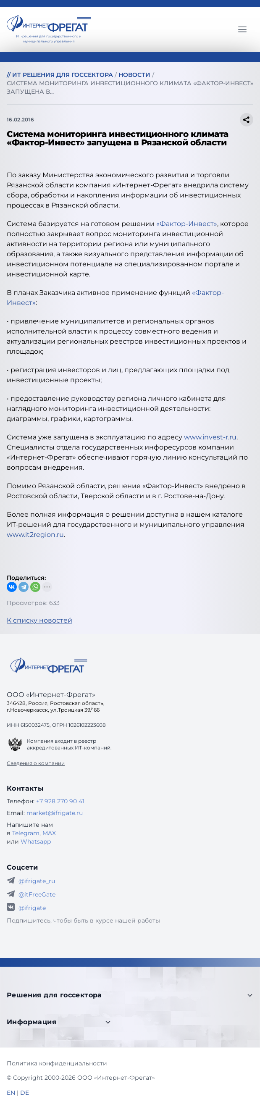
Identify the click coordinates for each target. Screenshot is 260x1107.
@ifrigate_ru (36, 881)
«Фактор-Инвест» (186, 224)
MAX (49, 833)
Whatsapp (36, 841)
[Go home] (49, 665)
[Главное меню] (242, 29)
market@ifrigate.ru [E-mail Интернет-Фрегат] (54, 813)
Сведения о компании (36, 763)
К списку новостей (39, 620)
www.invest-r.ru (210, 437)
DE (24, 1092)
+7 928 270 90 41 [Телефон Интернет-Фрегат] (60, 801)
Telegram (25, 833)
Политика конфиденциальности (57, 1063)
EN (11, 1092)
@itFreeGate (36, 894)
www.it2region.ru (35, 535)
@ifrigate (32, 908)
